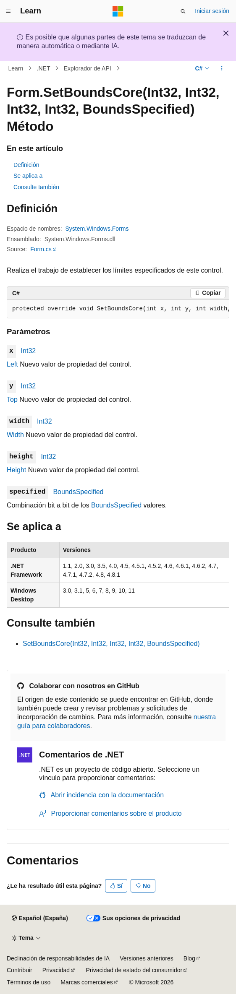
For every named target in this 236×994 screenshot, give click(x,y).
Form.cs (41, 249)
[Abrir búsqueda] (183, 11)
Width (15, 434)
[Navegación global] (8, 11)
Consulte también (36, 187)
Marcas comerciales (86, 982)
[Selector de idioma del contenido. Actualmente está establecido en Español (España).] (40, 918)
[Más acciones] (222, 68)
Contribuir (19, 970)
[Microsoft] (118, 11)
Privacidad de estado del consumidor (134, 970)
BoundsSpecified (78, 491)
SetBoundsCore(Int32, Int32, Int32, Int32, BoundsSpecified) (111, 643)
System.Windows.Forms (97, 228)
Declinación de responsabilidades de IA (58, 958)
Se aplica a (27, 175)
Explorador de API (87, 68)
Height (16, 470)
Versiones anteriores (146, 958)
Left (12, 364)
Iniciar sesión (212, 11)
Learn (16, 68)
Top (12, 399)
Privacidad (56, 970)
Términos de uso (28, 982)
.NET (43, 68)
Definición (26, 164)
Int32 (28, 350)
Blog (189, 958)
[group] (118, 309)
